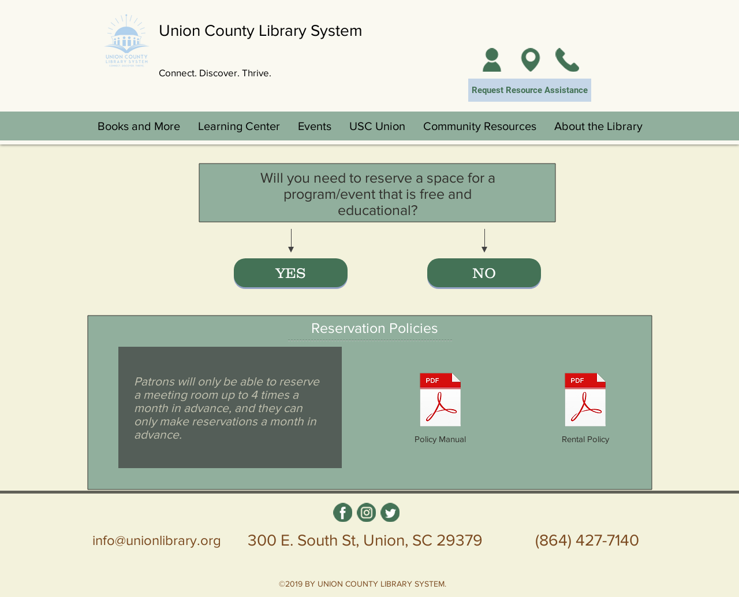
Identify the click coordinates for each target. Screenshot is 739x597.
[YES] (291, 272)
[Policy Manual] (440, 407)
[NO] (484, 272)
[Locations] (530, 60)
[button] (138, 126)
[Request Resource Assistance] (529, 90)
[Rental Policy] (585, 407)
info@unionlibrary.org (156, 540)
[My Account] (491, 60)
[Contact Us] (567, 60)
